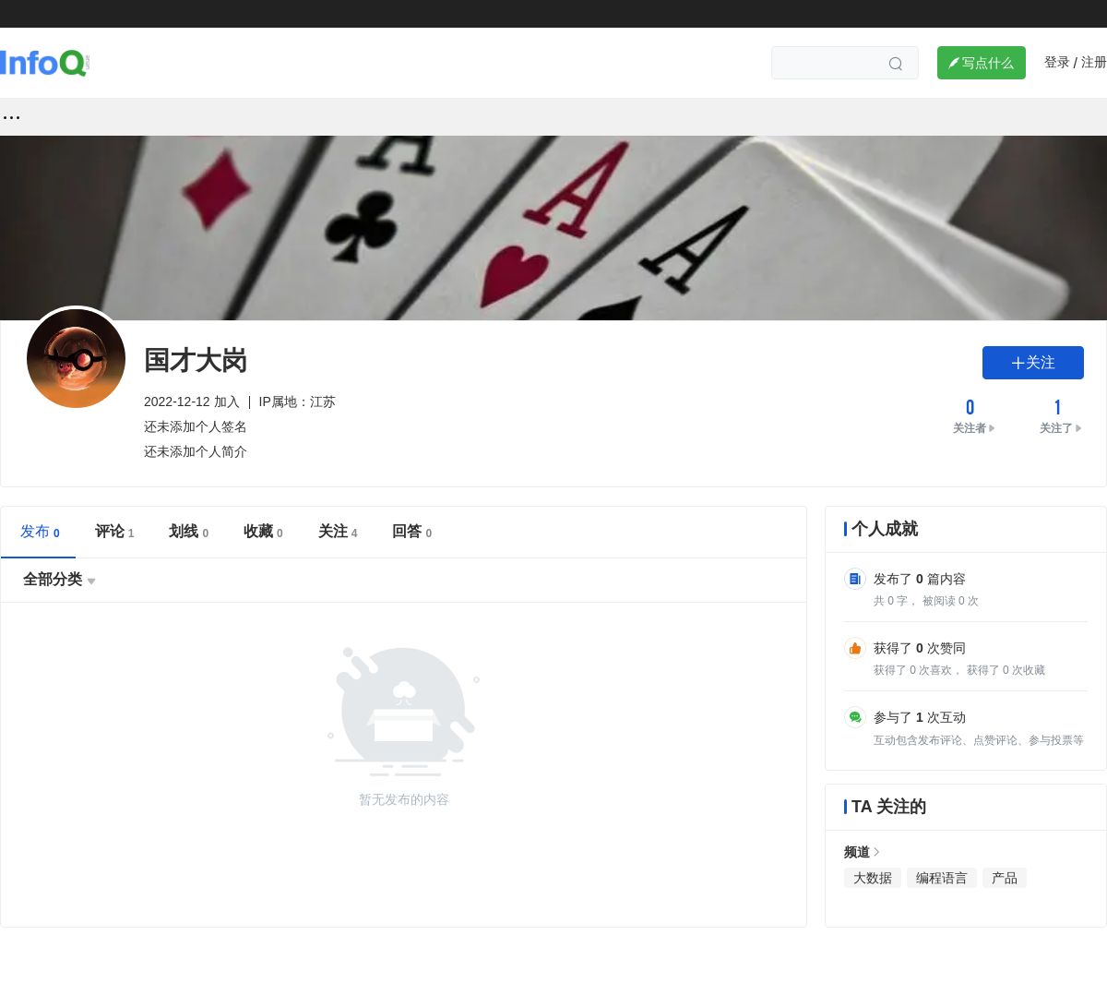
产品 (1005, 877)
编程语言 (942, 877)
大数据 (872, 877)
